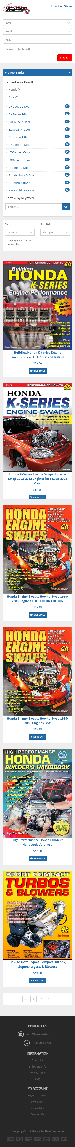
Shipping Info (37, 1066)
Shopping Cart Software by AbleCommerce (37, 1131)
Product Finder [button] (14, 72)
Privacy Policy (37, 1073)
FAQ (37, 1079)
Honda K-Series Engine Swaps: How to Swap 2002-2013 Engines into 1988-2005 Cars (37, 478)
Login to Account (37, 1095)
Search (64, 58)
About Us (37, 1060)
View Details (37, 371)
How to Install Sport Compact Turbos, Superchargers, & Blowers (37, 964)
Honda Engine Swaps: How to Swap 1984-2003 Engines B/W (37, 720)
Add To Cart (37, 497)
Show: (8, 224)
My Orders (37, 1102)
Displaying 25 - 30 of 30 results (19, 242)
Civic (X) (14, 97)
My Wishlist (37, 1108)
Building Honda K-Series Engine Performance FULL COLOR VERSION (37, 354)
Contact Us (37, 1114)
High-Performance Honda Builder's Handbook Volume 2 (38, 842)
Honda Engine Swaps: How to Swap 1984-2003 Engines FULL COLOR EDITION (37, 598)
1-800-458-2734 (41, 1043)
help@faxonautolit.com (41, 1034)
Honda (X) (15, 89)
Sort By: (45, 224)
